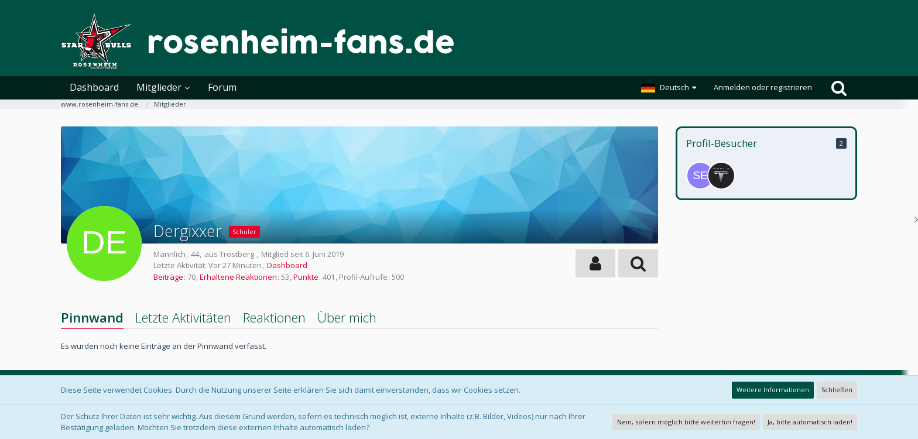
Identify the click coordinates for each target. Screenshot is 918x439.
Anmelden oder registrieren (763, 87)
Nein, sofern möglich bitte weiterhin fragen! (686, 421)
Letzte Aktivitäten (183, 317)
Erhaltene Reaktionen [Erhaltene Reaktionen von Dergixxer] (238, 277)
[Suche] (839, 88)
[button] (668, 88)
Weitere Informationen (773, 389)
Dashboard (287, 265)
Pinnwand (92, 317)
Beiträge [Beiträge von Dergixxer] (168, 277)
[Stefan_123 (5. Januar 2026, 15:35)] (721, 176)
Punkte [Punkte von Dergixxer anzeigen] (305, 277)
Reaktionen (274, 317)
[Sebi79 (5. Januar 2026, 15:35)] (700, 176)
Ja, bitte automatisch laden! (810, 421)
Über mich (346, 317)
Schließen (836, 389)
